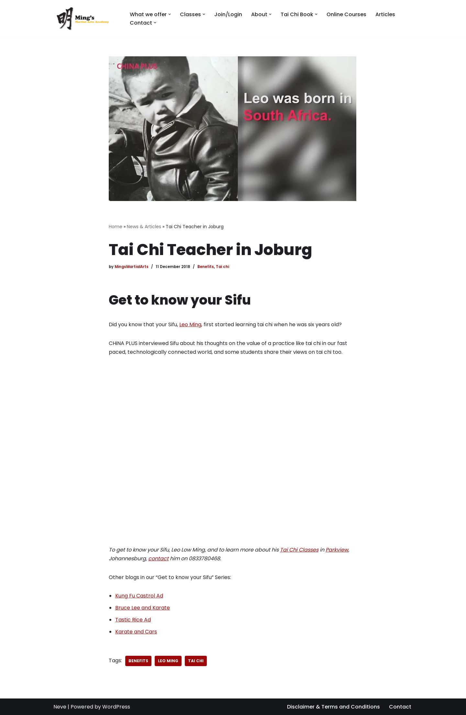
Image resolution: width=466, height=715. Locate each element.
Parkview (337, 549)
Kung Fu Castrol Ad (139, 595)
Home (115, 226)
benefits (138, 661)
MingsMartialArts (132, 266)
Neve (59, 706)
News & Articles (144, 226)
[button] (169, 14)
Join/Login (228, 14)
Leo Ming (190, 324)
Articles (385, 14)
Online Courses (346, 14)
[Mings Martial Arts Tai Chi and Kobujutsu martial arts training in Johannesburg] (86, 18)
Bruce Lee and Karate (142, 607)
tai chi (196, 661)
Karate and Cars (136, 631)
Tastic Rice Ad (133, 619)
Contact (400, 706)
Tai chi (222, 266)
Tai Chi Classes (299, 549)
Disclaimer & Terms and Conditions (333, 706)
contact (158, 558)
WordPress (116, 706)
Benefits (205, 266)
